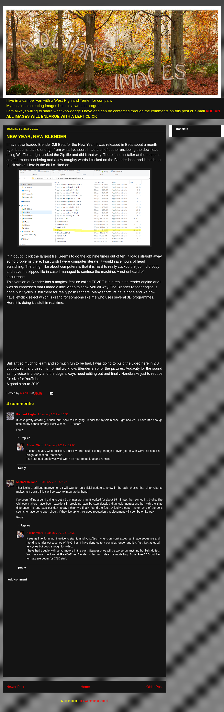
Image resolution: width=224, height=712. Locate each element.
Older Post (154, 687)
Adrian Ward (34, 445)
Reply (20, 429)
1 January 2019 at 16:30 (53, 414)
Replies (25, 438)
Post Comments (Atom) (93, 700)
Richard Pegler (26, 414)
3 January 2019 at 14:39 (60, 532)
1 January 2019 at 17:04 (60, 445)
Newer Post (15, 687)
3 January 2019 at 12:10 (53, 482)
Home (85, 687)
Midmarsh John (26, 482)
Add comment (17, 579)
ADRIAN (212, 111)
